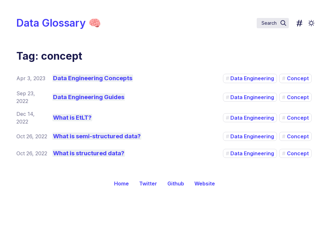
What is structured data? (88, 153)
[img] (283, 23)
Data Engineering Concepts (92, 78)
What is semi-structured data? (97, 136)
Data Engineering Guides (88, 97)
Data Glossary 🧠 (58, 23)
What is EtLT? (72, 117)
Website (204, 183)
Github (175, 183)
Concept (298, 78)
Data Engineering (252, 78)
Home (121, 183)
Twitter (148, 183)
